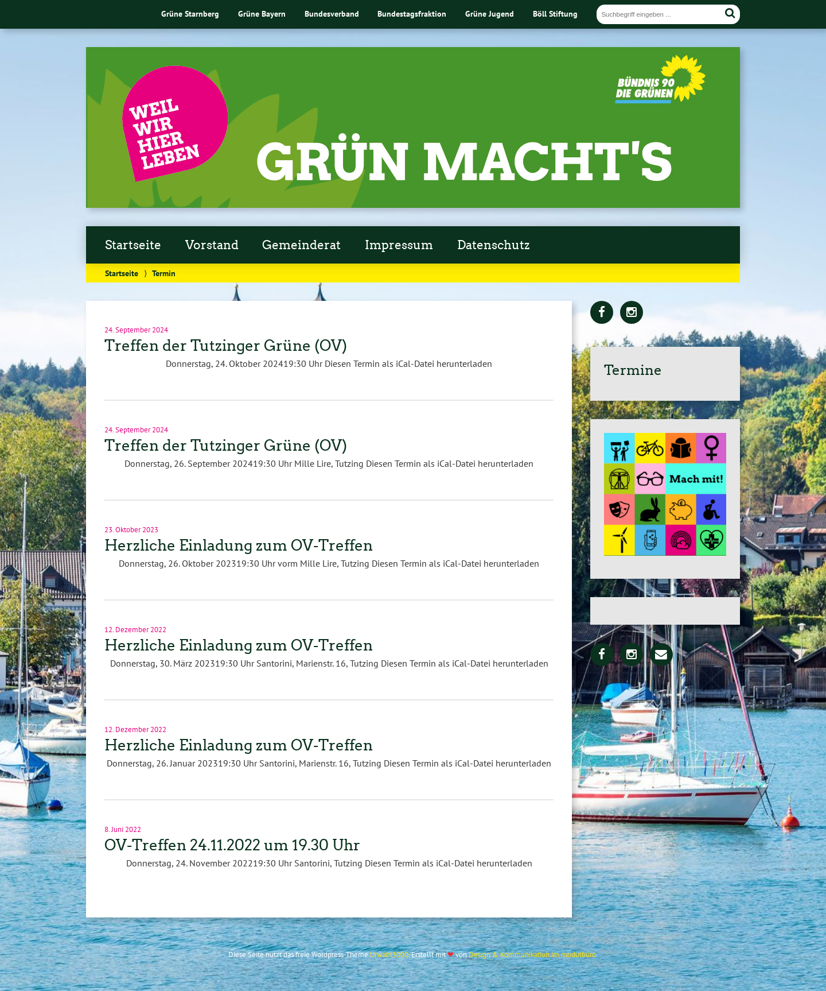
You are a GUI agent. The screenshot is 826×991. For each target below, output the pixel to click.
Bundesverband (332, 13)
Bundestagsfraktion (411, 13)
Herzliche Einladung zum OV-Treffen (238, 545)
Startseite (133, 245)
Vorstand (212, 245)
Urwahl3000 (389, 954)
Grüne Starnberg (190, 13)
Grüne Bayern (262, 13)
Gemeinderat (301, 245)
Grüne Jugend (489, 13)
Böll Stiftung (555, 13)
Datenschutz (493, 245)
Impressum (399, 245)
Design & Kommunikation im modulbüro (532, 954)
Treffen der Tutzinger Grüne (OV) (225, 345)
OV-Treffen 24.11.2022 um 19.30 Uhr (232, 845)
